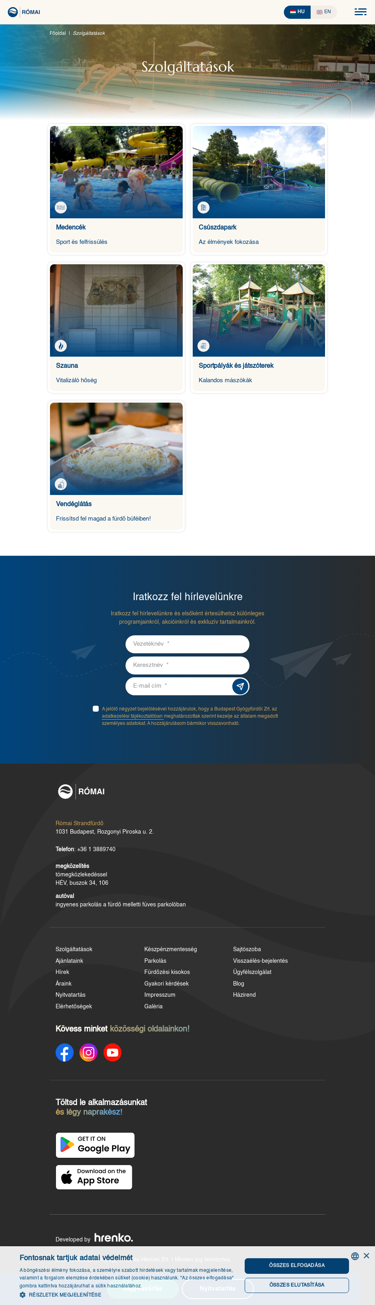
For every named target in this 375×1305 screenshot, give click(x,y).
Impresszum (159, 995)
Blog (237, 984)
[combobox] (355, 1256)
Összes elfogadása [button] (296, 1265)
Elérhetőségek (74, 1007)
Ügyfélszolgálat (250, 973)
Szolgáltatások (74, 950)
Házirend (242, 995)
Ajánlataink (69, 961)
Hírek (62, 973)
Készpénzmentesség (170, 950)
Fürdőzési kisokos (166, 973)
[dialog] (187, 1275)
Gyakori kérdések (166, 984)
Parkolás (155, 961)
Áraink (64, 984)
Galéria (153, 1007)
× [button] (366, 1256)
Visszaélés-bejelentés (258, 961)
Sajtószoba (245, 950)
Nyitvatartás (71, 995)
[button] (127, 1295)
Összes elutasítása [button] (296, 1285)
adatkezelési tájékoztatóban (135, 717)
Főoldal (58, 33)
